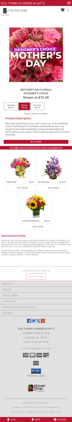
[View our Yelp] (43, 322)
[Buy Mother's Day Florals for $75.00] (36, 142)
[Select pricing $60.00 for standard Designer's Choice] (11, 106)
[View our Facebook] (29, 322)
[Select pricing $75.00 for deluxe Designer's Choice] (24, 106)
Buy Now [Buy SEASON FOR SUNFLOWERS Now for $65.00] (38, 226)
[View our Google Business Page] (34, 322)
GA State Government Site (47, 407)
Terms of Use (55, 412)
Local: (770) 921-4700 (36, 342)
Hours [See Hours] (60, 419)
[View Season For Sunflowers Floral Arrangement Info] (36, 206)
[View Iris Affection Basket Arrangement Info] (51, 167)
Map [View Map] (36, 419)
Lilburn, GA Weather (22, 407)
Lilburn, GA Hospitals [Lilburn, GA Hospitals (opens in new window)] (44, 398)
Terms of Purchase (36, 412)
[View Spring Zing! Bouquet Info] (20, 167)
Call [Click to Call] (12, 419)
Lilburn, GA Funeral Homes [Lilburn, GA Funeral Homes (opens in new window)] (17, 398)
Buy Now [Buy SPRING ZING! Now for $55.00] (22, 187)
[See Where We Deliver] (36, 276)
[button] (64, 11)
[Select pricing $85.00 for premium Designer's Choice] (37, 106)
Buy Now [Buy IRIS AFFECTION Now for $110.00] (53, 187)
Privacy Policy (17, 412)
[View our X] (38, 322)
